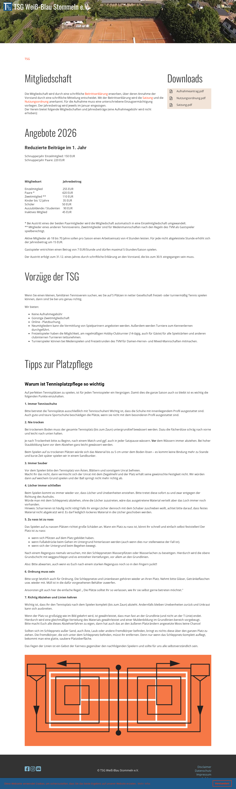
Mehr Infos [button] (144, 783)
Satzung (148, 98)
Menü (224, 6)
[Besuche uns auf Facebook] (27, 768)
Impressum (203, 774)
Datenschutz (203, 771)
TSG (27, 59)
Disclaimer (204, 767)
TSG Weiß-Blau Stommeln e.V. (51, 6)
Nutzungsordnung (37, 101)
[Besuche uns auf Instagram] (32, 768)
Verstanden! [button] (222, 783)
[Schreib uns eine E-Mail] (38, 768)
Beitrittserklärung (96, 94)
